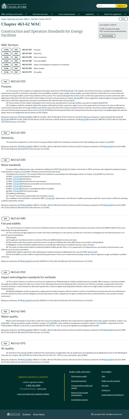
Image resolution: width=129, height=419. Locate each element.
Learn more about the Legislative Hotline (33, 394)
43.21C (42, 110)
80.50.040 (26, 117)
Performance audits (79, 376)
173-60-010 (17, 176)
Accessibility (106, 372)
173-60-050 (17, 186)
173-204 (99, 323)
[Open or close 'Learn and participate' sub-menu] (79, 14)
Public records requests (111, 381)
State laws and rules (40, 14)
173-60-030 (17, 181)
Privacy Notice (39, 414)
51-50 (107, 142)
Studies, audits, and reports (79, 372)
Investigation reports (79, 400)
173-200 (49, 323)
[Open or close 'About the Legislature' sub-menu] (125, 14)
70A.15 (21, 355)
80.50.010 (69, 91)
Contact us (106, 390)
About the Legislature (112, 14)
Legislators (89, 14)
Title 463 (33, 19)
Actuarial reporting (78, 381)
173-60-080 (17, 188)
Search (121, 6)
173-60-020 (17, 179)
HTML (6, 50)
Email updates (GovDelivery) (113, 395)
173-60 (23, 172)
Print (123, 19)
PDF (16, 50)
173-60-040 (17, 184)
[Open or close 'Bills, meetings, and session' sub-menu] (26, 14)
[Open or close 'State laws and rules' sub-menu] (52, 14)
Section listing (107, 36)
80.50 (100, 103)
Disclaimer (26, 414)
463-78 (80, 355)
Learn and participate (66, 14)
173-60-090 (17, 191)
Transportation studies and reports (81, 386)
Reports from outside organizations (79, 394)
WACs (26, 19)
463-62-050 (92, 252)
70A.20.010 (63, 169)
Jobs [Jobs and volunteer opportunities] (103, 376)
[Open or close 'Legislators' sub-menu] (98, 14)
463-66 (77, 98)
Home (3, 19)
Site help (105, 385)
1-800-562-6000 (33, 385)
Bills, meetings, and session (12, 14)
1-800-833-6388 (41, 389)
